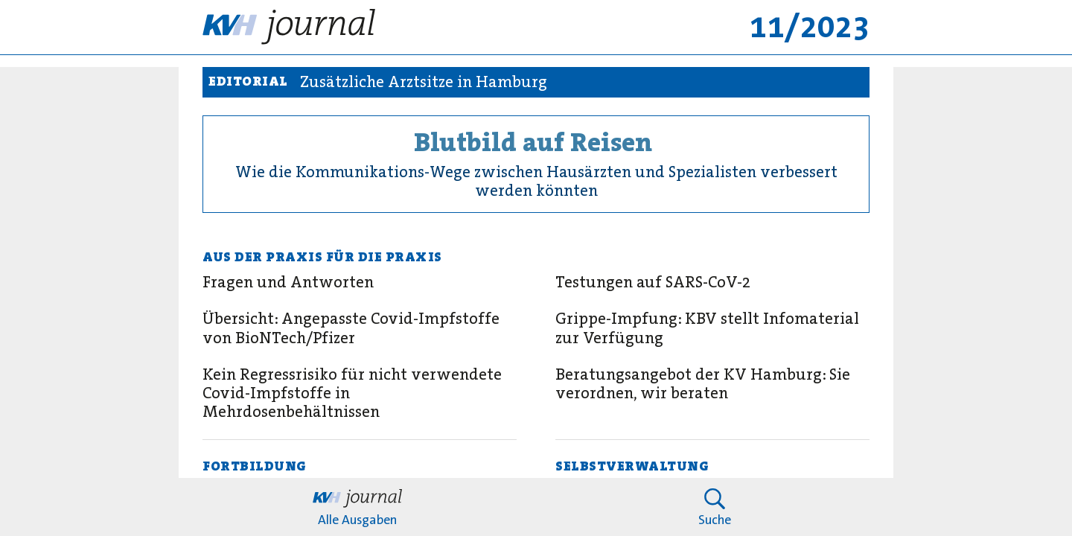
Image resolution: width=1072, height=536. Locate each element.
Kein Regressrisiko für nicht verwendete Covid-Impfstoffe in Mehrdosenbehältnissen (352, 394)
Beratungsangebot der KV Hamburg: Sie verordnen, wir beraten (702, 384)
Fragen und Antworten (288, 282)
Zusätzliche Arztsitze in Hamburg (423, 82)
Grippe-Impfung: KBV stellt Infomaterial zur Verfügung (707, 328)
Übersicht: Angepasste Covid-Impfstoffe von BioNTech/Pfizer (351, 328)
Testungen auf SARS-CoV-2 (652, 282)
